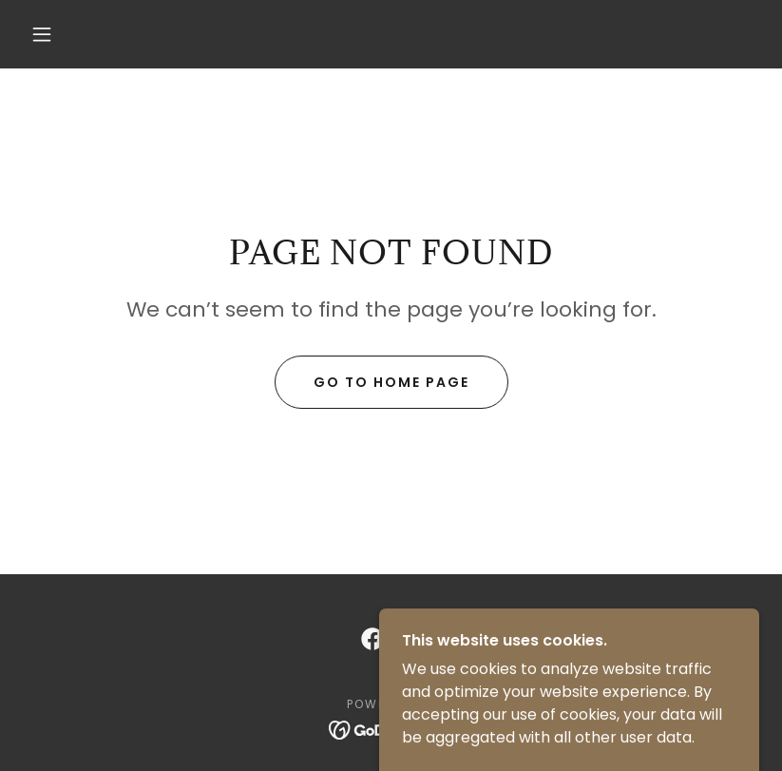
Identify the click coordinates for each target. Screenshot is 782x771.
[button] (42, 34)
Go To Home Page (391, 382)
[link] (372, 639)
